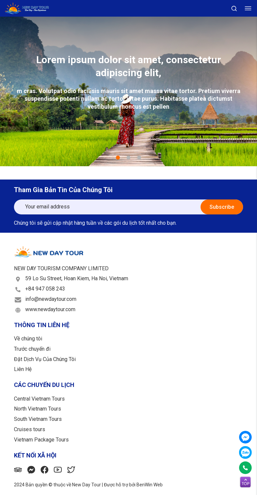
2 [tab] (128, 158)
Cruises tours (29, 429)
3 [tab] (139, 158)
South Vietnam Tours (38, 419)
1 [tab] (118, 158)
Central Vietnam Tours (39, 399)
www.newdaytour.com (50, 309)
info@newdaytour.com (50, 299)
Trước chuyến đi (32, 349)
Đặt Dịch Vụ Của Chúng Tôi (45, 359)
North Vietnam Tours (37, 409)
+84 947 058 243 (45, 289)
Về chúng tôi (28, 338)
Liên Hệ (23, 369)
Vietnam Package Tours (41, 439)
